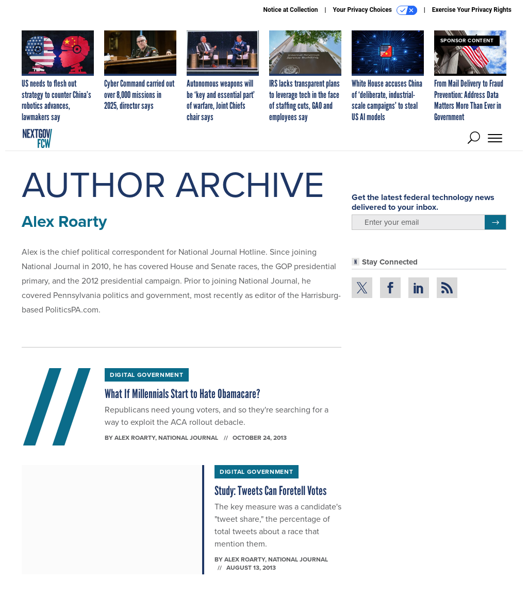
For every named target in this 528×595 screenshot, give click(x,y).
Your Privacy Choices (375, 10)
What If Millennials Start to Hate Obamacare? (182, 393)
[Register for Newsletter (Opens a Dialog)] (495, 222)
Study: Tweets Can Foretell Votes (270, 490)
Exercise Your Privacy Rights (472, 9)
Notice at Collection (290, 9)
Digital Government (147, 374)
